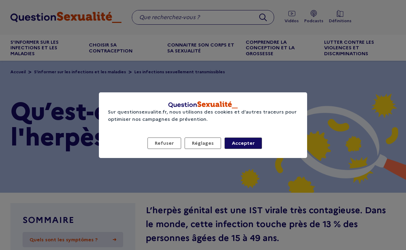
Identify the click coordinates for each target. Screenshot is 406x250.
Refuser (164, 143)
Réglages (203, 143)
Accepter (243, 143)
